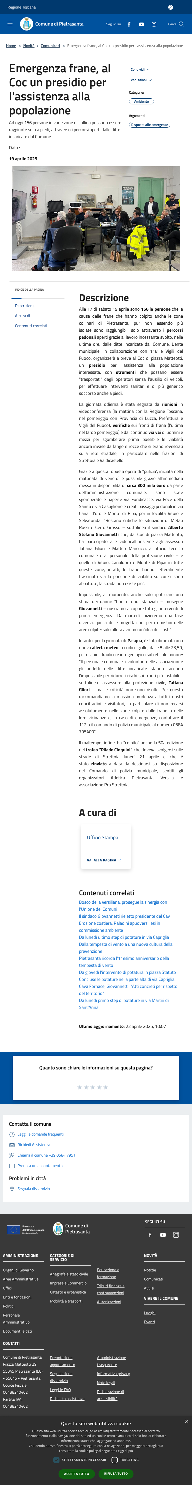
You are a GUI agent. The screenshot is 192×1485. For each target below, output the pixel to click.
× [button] (186, 1421)
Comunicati (50, 46)
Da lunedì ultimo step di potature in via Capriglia (124, 937)
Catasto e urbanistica (68, 1292)
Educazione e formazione (108, 1273)
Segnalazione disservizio (61, 1377)
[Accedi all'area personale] (171, 7)
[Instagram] (152, 24)
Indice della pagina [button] (29, 289)
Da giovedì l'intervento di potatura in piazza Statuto (127, 972)
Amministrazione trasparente (111, 1361)
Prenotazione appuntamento (62, 1361)
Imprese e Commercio (68, 1283)
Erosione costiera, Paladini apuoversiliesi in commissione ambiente (119, 927)
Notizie (150, 1270)
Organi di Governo (18, 1270)
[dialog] (96, 1450)
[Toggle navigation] (10, 24)
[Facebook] (127, 24)
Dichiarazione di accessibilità (110, 1395)
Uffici (7, 1288)
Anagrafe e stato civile (69, 1274)
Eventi (149, 1322)
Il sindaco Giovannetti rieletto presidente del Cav (124, 916)
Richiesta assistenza (67, 1399)
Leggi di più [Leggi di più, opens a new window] (124, 1451)
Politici (8, 1306)
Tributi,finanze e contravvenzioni (110, 1289)
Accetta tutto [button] (76, 1474)
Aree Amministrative (20, 1279)
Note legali (106, 1383)
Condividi (141, 70)
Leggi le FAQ (60, 1390)
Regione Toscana (22, 7)
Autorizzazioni (109, 1302)
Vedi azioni (142, 80)
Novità (28, 46)
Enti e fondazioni (17, 1297)
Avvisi (149, 1288)
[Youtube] (139, 24)
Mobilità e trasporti (66, 1301)
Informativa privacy (113, 1374)
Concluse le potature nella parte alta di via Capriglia (126, 979)
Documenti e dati (17, 1331)
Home (11, 46)
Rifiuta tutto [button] (116, 1473)
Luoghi (150, 1313)
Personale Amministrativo (16, 1318)
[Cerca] (181, 24)
